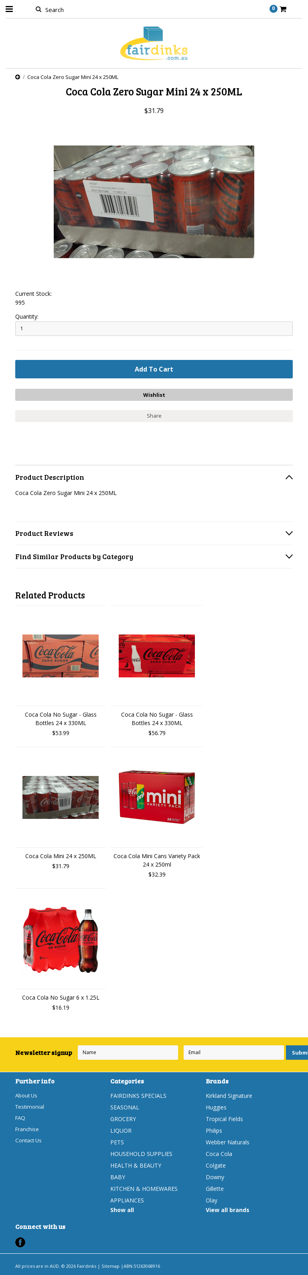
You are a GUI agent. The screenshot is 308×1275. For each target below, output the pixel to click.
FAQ (20, 1117)
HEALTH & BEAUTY (135, 1164)
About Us (27, 1094)
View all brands (227, 1208)
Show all (122, 1208)
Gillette (215, 1187)
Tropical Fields (224, 1117)
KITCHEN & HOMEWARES (144, 1187)
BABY (117, 1176)
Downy (215, 1176)
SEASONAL (124, 1106)
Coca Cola (219, 1152)
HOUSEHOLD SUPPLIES (141, 1152)
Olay (211, 1199)
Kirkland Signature (229, 1094)
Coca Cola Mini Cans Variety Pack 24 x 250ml (156, 859)
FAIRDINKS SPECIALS (138, 1094)
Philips (214, 1129)
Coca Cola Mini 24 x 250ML (60, 855)
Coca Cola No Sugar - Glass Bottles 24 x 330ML (61, 717)
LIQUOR (121, 1129)
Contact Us (29, 1141)
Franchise (27, 1129)
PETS (117, 1141)
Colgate (216, 1164)
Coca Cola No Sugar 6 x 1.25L (60, 996)
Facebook (20, 1241)
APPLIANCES (127, 1199)
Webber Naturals (227, 1141)
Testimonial (30, 1106)
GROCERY (123, 1117)
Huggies (216, 1106)
